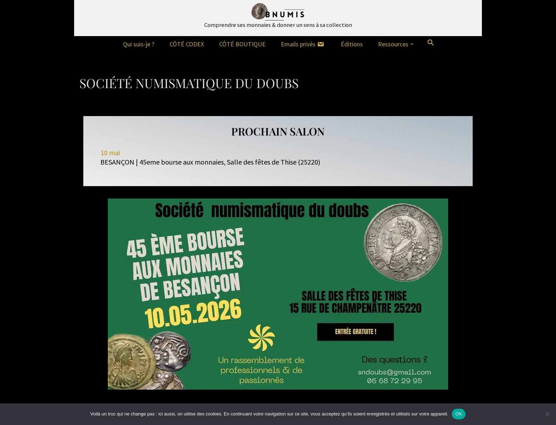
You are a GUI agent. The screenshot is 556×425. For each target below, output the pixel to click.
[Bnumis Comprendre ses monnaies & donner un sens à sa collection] (278, 16)
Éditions (352, 44)
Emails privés (303, 44)
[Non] (547, 414)
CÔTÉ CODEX (186, 44)
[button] (411, 44)
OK (458, 414)
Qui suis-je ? (138, 44)
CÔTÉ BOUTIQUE (242, 44)
